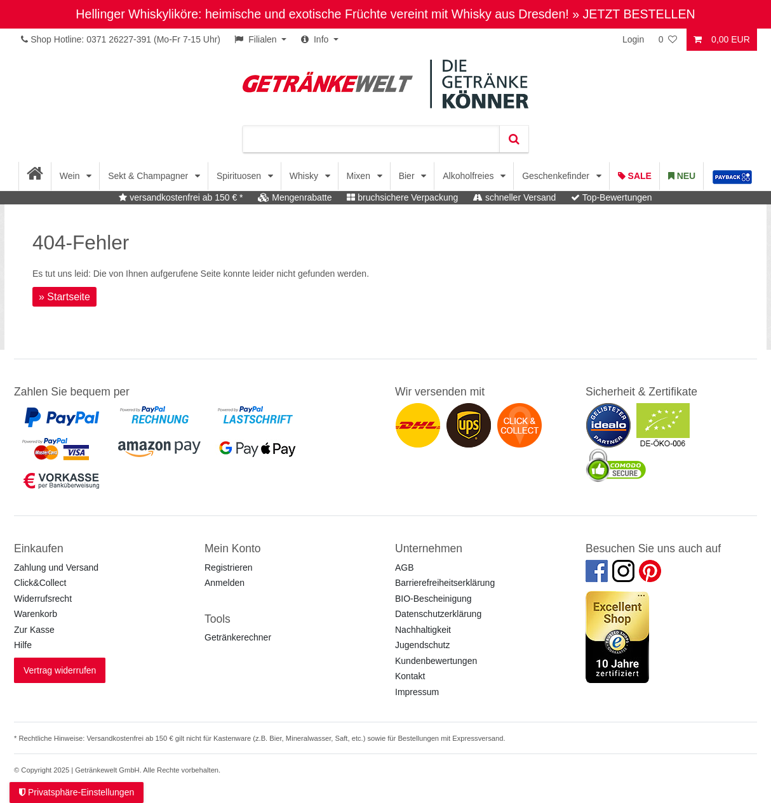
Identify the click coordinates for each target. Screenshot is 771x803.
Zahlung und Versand (56, 567)
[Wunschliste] (669, 40)
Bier (408, 176)
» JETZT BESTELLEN (633, 14)
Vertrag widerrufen (59, 670)
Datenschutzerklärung (438, 614)
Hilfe (23, 645)
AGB (404, 567)
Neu (681, 176)
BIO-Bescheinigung (433, 599)
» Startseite (64, 296)
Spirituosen (240, 176)
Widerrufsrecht (43, 599)
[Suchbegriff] (371, 139)
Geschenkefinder (557, 176)
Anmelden (224, 583)
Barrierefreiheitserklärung (445, 583)
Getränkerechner (237, 637)
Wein (71, 176)
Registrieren (228, 567)
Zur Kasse (34, 630)
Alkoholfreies (469, 176)
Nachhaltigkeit (423, 630)
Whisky (305, 176)
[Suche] (513, 139)
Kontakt (410, 676)
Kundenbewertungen (436, 661)
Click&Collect (40, 583)
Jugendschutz (422, 645)
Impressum (417, 692)
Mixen (360, 176)
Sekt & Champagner (149, 176)
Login (633, 39)
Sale (635, 176)
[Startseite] (35, 176)
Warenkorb (35, 614)
